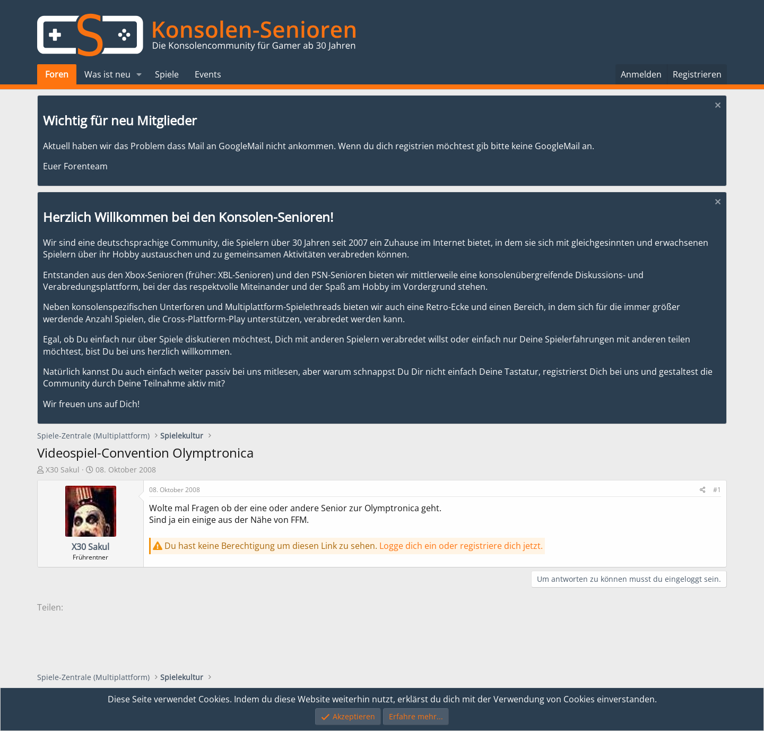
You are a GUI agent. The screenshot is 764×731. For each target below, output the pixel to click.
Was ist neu (107, 74)
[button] (139, 74)
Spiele (167, 74)
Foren (56, 74)
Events (208, 74)
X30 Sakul (63, 470)
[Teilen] (702, 490)
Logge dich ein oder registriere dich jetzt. (461, 546)
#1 (717, 489)
